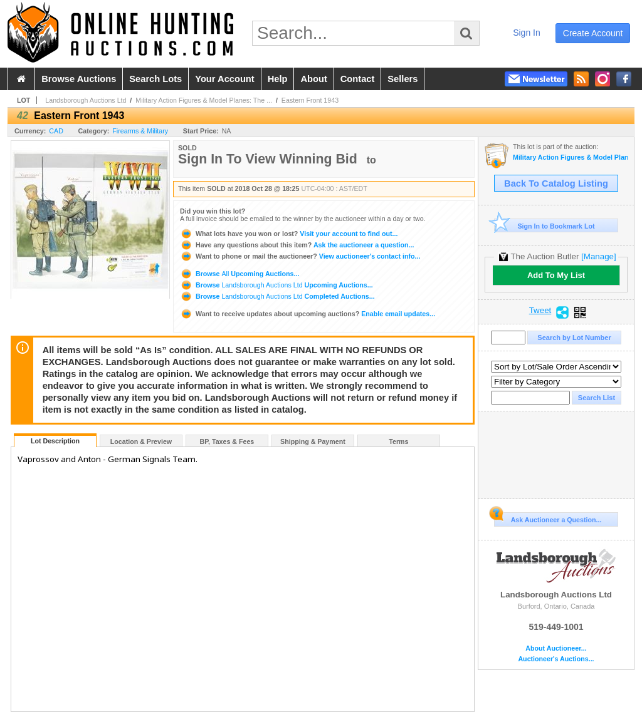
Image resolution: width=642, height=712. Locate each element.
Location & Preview (141, 441)
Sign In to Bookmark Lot (544, 226)
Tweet (540, 310)
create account (593, 33)
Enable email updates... (307, 313)
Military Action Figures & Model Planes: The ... (203, 100)
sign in (526, 33)
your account (224, 79)
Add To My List (556, 275)
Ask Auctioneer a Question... (547, 518)
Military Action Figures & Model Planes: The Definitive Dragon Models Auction (570, 157)
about (313, 79)
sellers (402, 79)
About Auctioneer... (555, 648)
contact (357, 79)
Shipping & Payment (312, 441)
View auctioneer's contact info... (300, 256)
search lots (155, 79)
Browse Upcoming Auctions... (239, 273)
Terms (398, 441)
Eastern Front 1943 (310, 100)
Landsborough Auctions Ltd (85, 100)
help (278, 79)
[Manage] (598, 256)
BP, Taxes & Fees (227, 441)
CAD (56, 131)
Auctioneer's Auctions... (556, 659)
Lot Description (55, 441)
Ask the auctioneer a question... (297, 245)
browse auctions (78, 79)
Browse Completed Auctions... (277, 296)
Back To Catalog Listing (556, 183)
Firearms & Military (140, 131)
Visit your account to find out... (288, 233)
